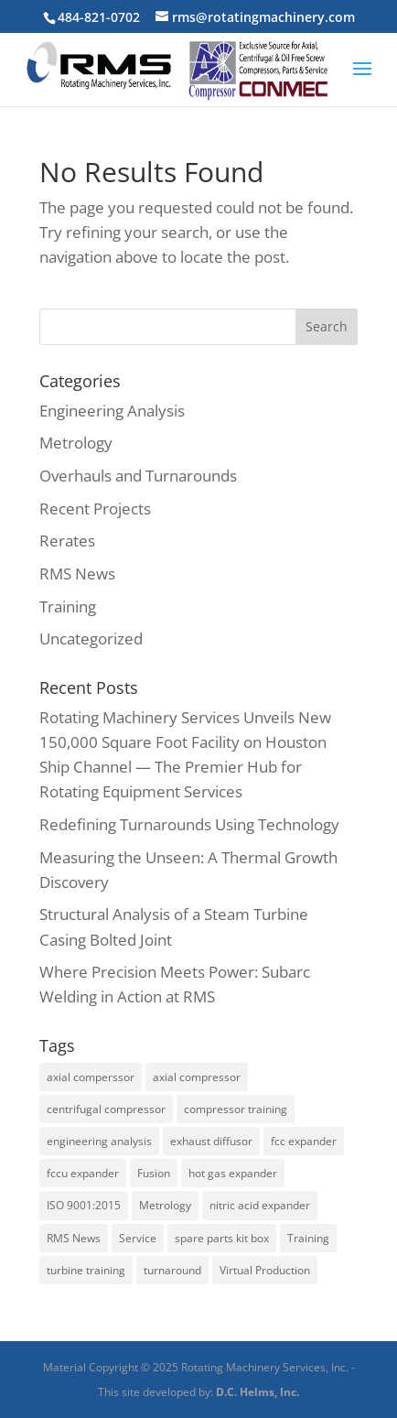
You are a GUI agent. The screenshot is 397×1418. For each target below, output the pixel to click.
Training (67, 606)
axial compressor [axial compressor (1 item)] (197, 1077)
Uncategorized (91, 638)
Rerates (67, 540)
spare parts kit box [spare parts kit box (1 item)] (222, 1238)
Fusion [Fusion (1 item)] (153, 1173)
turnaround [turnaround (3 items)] (172, 1270)
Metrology (76, 442)
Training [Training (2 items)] (308, 1238)
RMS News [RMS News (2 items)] (74, 1238)
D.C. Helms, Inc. (257, 1392)
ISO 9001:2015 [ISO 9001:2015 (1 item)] (84, 1205)
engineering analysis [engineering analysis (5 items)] (99, 1141)
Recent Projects (95, 508)
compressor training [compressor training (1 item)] (235, 1109)
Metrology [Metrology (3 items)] (165, 1205)
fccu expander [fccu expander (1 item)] (83, 1173)
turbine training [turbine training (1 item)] (86, 1270)
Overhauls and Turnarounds (138, 475)
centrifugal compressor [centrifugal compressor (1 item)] (106, 1109)
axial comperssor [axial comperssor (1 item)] (90, 1077)
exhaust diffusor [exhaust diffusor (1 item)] (211, 1141)
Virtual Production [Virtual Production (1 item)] (265, 1270)
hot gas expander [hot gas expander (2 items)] (232, 1173)
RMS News (77, 573)
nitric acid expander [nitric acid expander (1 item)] (259, 1205)
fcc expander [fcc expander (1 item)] (304, 1141)
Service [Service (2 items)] (137, 1238)
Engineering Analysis (112, 410)
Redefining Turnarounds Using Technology (189, 824)
